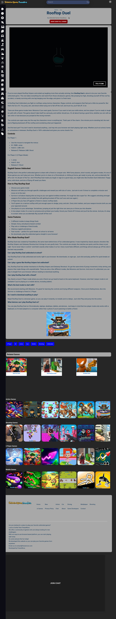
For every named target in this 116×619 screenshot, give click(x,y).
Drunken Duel (86, 373)
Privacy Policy (49, 508)
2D (15, 344)
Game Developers (73, 508)
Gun (27, 344)
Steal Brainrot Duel (51, 373)
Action (21, 344)
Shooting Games (12, 423)
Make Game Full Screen (58, 21)
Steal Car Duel (16, 373)
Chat (57, 508)
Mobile (34, 344)
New (46, 504)
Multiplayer (84, 504)
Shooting (41, 344)
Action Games (11, 399)
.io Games (39, 508)
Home (38, 504)
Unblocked (50, 344)
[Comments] (69, 18)
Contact (83, 508)
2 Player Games (11, 446)
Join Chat (55, 583)
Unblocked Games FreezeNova (57, 18)
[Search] (67, 2)
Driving (69, 504)
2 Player (9, 344)
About (63, 508)
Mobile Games (11, 469)
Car (63, 504)
